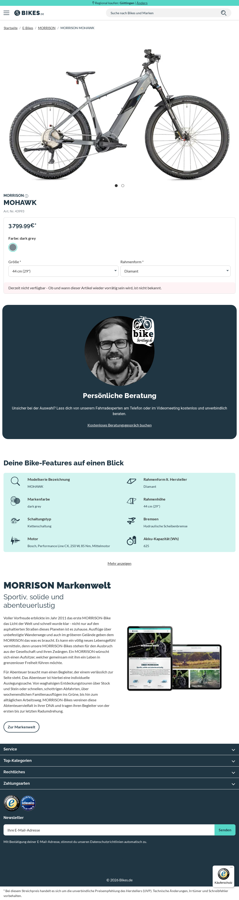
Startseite (11, 28)
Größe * (14, 261)
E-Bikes (27, 28)
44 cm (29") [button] (21, 271)
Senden (225, 830)
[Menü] (231, 868)
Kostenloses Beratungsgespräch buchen (120, 425)
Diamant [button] (131, 271)
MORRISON (47, 28)
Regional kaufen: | (121, 2)
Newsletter (14, 817)
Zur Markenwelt (21, 727)
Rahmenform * (132, 261)
